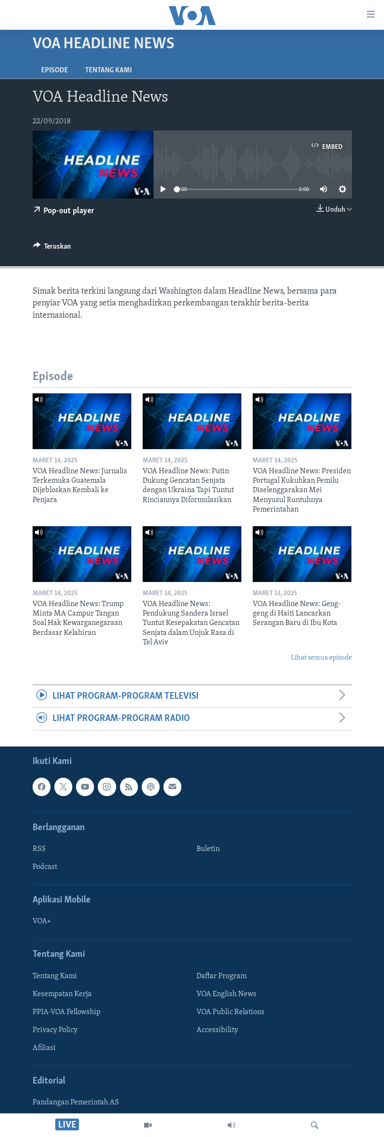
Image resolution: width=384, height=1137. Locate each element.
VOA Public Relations (230, 1012)
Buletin (208, 849)
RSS (39, 849)
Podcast (45, 867)
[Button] (52, 249)
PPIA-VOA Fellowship (67, 1012)
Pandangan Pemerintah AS (76, 1102)
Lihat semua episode (321, 657)
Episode (54, 70)
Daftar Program (221, 976)
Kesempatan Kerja (62, 994)
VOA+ (42, 921)
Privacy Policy (55, 1030)
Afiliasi (44, 1048)
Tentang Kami (108, 70)
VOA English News (226, 994)
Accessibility (217, 1030)
